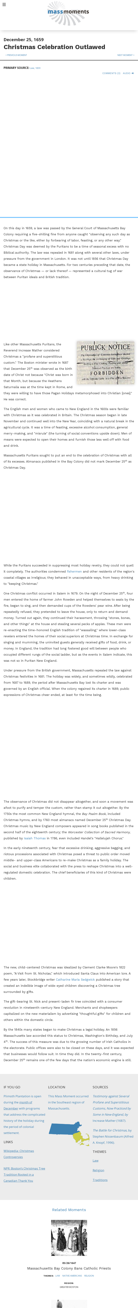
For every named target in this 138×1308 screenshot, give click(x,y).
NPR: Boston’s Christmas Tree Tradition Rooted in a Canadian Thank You (24, 1037)
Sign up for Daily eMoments (113, 1246)
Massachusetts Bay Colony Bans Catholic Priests (69, 1131)
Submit (113, 1294)
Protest (78, 1218)
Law (95, 1023)
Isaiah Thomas (35, 701)
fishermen (74, 434)
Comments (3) (111, 73)
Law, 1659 (35, 68)
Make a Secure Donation (30, 1288)
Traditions (100, 1043)
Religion (98, 1033)
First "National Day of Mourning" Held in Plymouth (69, 1211)
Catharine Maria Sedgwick (75, 842)
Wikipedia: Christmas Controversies (19, 1017)
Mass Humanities (43, 1265)
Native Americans (72, 1138)
